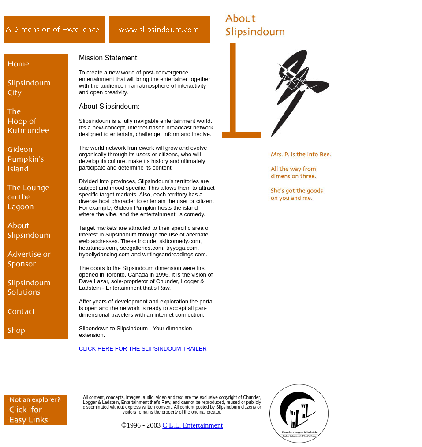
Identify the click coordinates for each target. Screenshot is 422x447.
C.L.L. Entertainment (192, 425)
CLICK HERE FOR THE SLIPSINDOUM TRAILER (143, 348)
